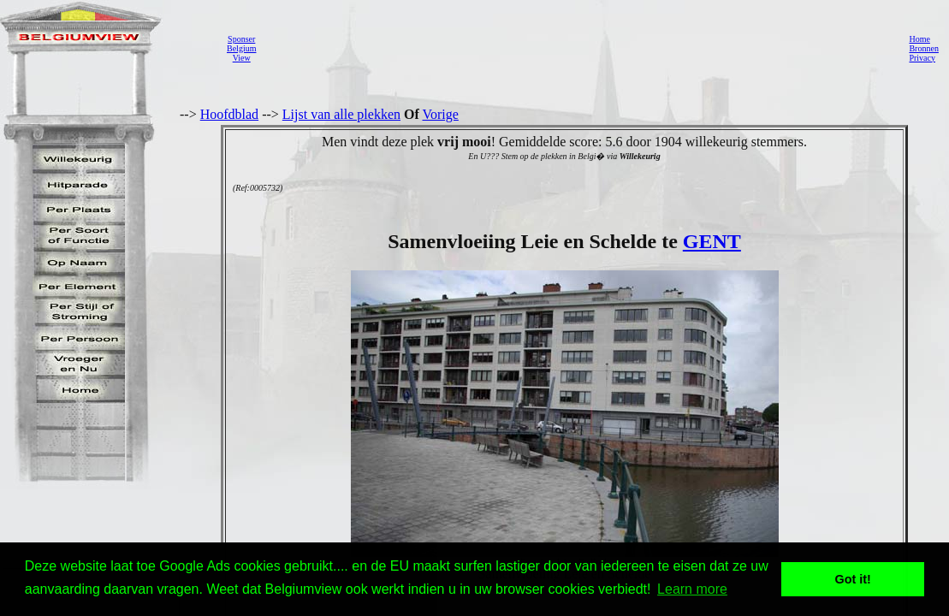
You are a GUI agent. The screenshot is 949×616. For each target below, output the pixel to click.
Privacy (922, 57)
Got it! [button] (853, 579)
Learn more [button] (692, 589)
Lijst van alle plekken (341, 114)
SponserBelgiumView (241, 48)
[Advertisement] (577, 47)
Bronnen (923, 48)
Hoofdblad (229, 114)
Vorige (441, 114)
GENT (712, 241)
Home (919, 39)
